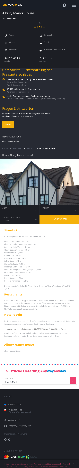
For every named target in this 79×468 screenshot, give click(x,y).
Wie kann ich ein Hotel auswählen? (17, 116)
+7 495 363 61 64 (19, 411)
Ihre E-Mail (36, 380)
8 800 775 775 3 (14, 404)
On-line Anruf (14, 420)
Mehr (8, 124)
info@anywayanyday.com (20, 425)
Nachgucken (59, 219)
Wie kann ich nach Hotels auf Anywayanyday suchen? (26, 113)
